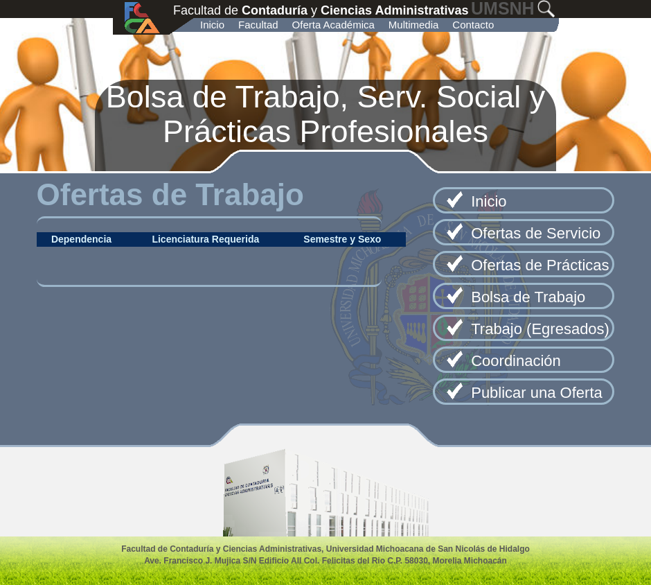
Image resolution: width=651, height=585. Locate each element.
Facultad (258, 24)
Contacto (473, 24)
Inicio (212, 24)
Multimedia (414, 24)
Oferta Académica (333, 24)
